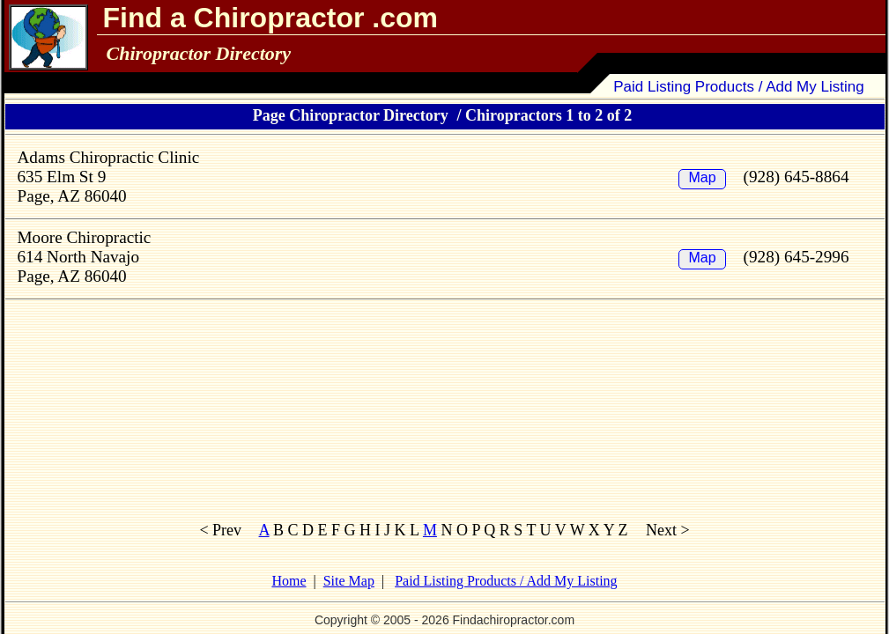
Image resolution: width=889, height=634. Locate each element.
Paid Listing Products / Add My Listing (739, 86)
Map (701, 177)
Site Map (348, 580)
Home (288, 580)
